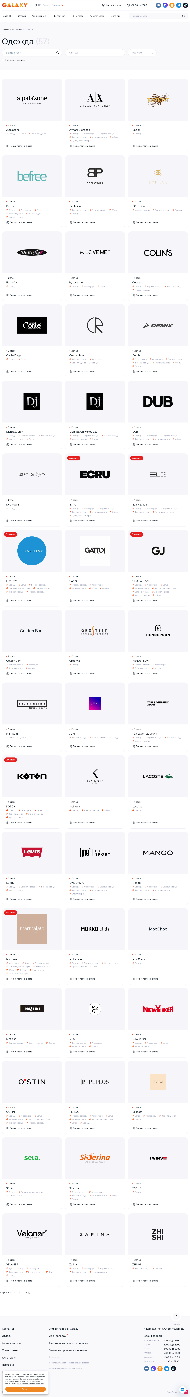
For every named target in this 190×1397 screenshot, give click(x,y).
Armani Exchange (79, 129)
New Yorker (139, 1039)
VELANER (12, 1264)
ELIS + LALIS (139, 504)
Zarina (73, 1264)
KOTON (11, 806)
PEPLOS (74, 1111)
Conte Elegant (14, 355)
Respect (137, 1111)
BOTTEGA (138, 206)
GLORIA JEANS (141, 581)
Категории (17, 29)
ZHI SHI (136, 1264)
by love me (76, 282)
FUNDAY (11, 581)
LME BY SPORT (78, 882)
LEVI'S (10, 882)
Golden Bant (13, 660)
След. (27, 1292)
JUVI (72, 733)
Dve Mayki (12, 504)
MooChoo (138, 959)
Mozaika (11, 1039)
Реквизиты (54, 1357)
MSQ (72, 1039)
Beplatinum (76, 206)
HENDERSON (140, 660)
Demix (136, 355)
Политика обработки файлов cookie (65, 1369)
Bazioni (136, 129)
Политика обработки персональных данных (69, 1363)
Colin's (136, 282)
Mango (136, 882)
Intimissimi (12, 733)
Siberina (74, 1188)
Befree (10, 206)
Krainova (74, 806)
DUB (135, 431)
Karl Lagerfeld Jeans (144, 733)
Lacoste (137, 806)
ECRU (72, 504)
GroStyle (74, 660)
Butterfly (11, 282)
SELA (9, 1188)
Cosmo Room (77, 355)
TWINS (136, 1188)
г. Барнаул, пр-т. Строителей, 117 (164, 1328)
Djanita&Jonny (15, 431)
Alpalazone (13, 129)
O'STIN (10, 1111)
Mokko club (76, 959)
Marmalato (12, 959)
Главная (5, 29)
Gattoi (73, 581)
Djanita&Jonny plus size (83, 431)
